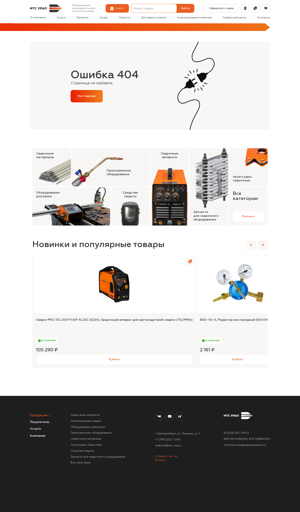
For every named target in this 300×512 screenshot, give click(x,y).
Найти (185, 8)
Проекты (82, 17)
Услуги (61, 17)
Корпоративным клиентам (194, 17)
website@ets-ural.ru (168, 445)
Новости (124, 17)
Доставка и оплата (153, 17)
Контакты (263, 17)
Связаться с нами (221, 8)
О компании (38, 17)
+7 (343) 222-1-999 (167, 439)
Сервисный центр (234, 17)
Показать (248, 216)
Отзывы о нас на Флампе (166, 458)
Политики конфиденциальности (245, 445)
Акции (103, 17)
